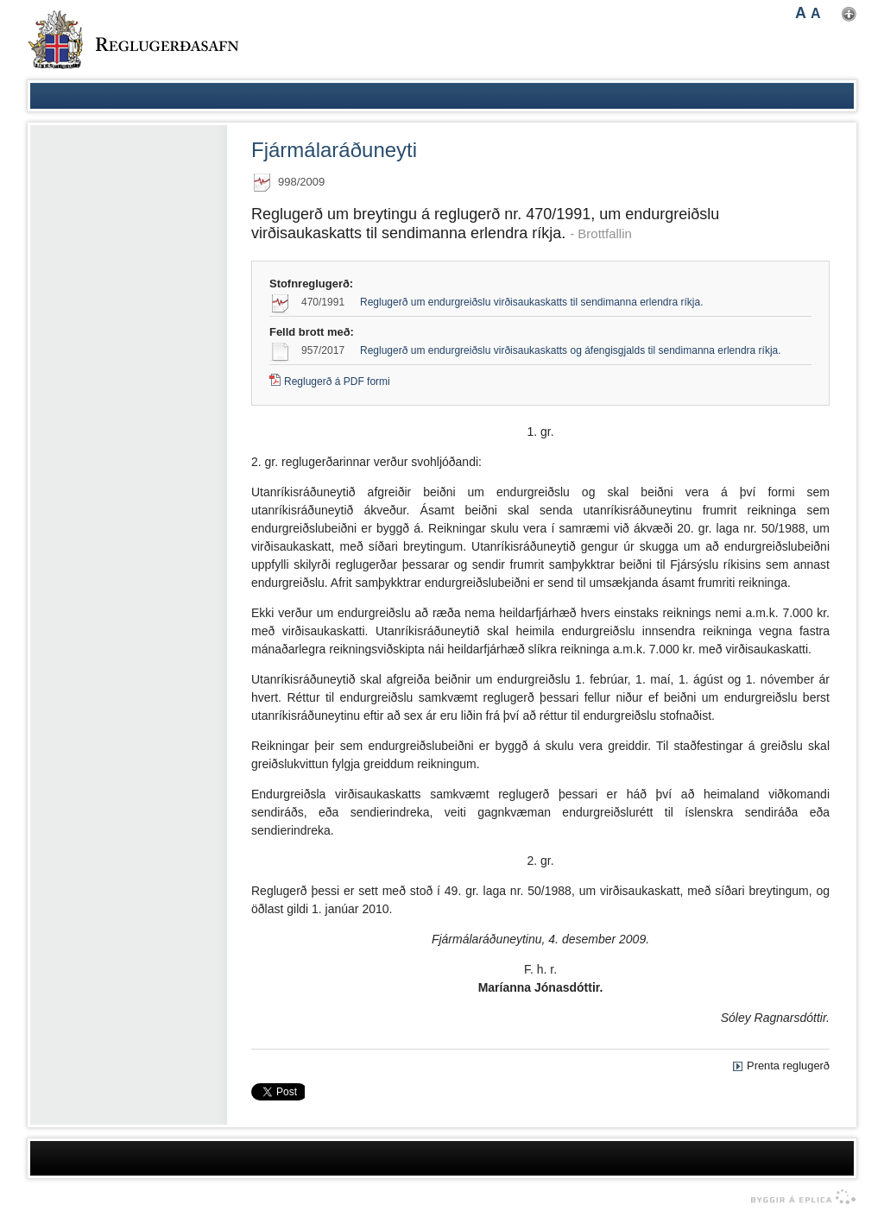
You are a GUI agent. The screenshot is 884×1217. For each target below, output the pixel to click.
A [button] (800, 13)
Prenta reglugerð (788, 1065)
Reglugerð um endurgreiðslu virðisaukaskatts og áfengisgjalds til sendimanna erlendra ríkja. (570, 350)
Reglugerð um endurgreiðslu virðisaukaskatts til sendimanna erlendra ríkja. (532, 302)
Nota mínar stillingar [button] (849, 14)
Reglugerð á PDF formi (337, 381)
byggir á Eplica (799, 1197)
